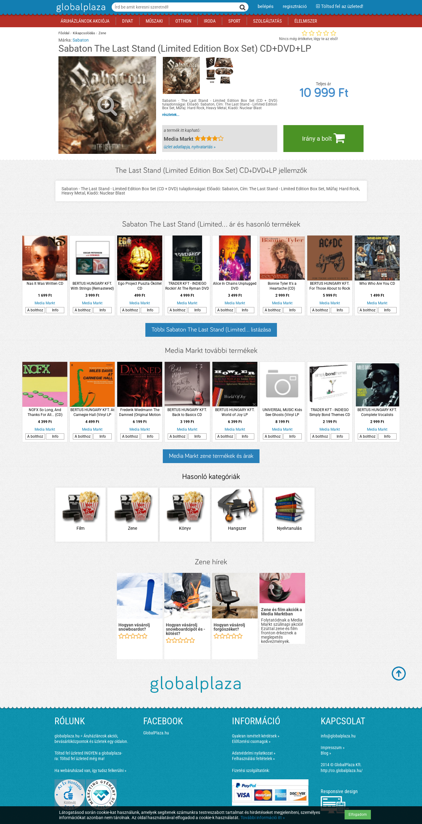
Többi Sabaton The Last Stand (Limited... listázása (211, 330)
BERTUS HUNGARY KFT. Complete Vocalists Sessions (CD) (377, 412)
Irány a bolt (323, 138)
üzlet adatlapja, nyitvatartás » (189, 146)
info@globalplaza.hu (338, 735)
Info (55, 310)
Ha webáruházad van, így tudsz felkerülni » (90, 770)
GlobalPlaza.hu (156, 732)
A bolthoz (35, 310)
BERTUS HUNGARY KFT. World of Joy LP (235, 412)
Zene (102, 33)
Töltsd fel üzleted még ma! (82, 758)
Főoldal (63, 33)
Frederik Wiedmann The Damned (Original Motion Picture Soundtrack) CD (140, 412)
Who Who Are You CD (377, 283)
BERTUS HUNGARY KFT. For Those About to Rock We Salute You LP (329, 286)
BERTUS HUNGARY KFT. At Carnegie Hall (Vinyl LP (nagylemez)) (92, 412)
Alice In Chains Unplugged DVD (234, 286)
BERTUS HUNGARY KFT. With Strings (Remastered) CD (92, 286)
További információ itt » (263, 817)
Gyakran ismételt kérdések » (255, 735)
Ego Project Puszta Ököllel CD (140, 286)
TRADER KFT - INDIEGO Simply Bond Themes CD (329, 412)
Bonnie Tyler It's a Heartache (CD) (282, 286)
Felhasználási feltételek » (253, 758)
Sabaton (81, 40)
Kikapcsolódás (84, 33)
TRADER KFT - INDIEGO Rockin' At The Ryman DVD (187, 286)
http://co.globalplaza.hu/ (342, 770)
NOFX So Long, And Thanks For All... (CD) (45, 412)
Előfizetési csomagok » (251, 741)
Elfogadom (358, 814)
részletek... (170, 115)
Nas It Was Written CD (45, 283)
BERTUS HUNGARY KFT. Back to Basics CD (187, 412)
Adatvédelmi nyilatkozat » (253, 753)
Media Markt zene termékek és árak (211, 456)
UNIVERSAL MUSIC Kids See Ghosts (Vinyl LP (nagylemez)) (282, 412)
